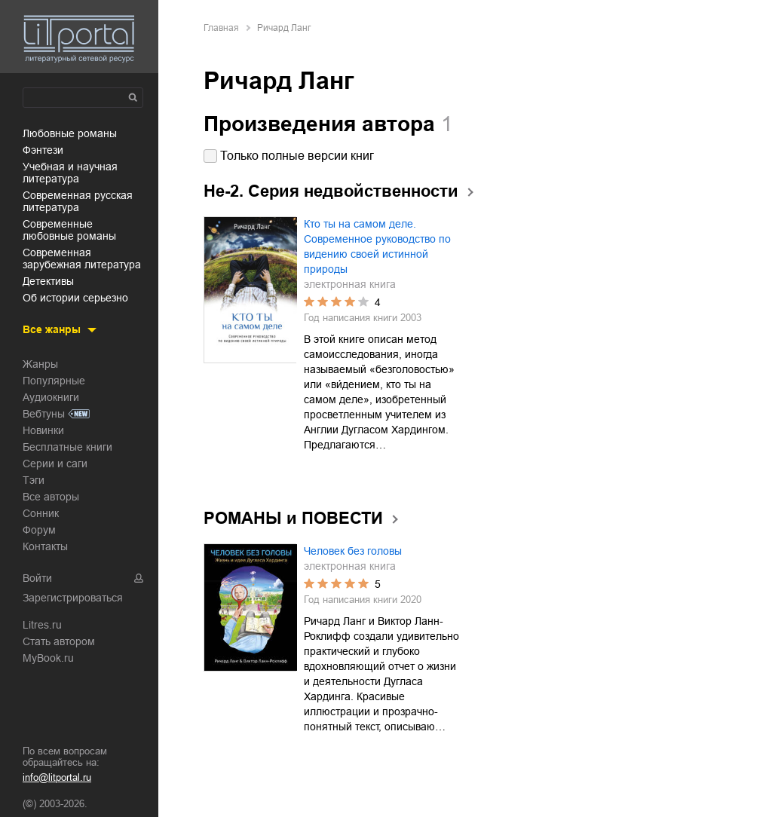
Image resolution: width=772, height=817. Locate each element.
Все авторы (51, 497)
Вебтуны (44, 414)
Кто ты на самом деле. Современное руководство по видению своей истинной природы (377, 246)
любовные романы (70, 133)
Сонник (41, 513)
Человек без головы (353, 551)
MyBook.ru (48, 658)
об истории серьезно (75, 298)
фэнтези (43, 150)
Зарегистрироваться (73, 598)
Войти (37, 578)
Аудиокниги (51, 397)
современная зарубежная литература (82, 258)
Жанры (40, 364)
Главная (221, 28)
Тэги (33, 480)
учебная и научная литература (70, 173)
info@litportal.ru (57, 777)
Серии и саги (55, 463)
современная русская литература (78, 201)
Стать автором (59, 641)
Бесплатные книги (67, 447)
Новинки (43, 430)
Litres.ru (42, 625)
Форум (39, 530)
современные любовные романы (69, 230)
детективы (48, 281)
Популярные (54, 381)
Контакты (45, 546)
